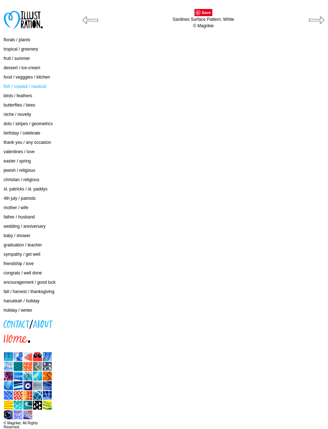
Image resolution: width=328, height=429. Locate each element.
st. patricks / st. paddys (25, 189)
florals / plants (17, 39)
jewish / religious (19, 170)
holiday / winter (18, 310)
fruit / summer (17, 58)
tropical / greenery (21, 49)
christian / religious (21, 179)
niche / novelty (17, 114)
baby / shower (17, 235)
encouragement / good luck (30, 282)
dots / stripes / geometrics (28, 123)
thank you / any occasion (27, 142)
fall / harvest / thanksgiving (29, 291)
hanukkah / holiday (22, 300)
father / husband (19, 217)
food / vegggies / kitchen (27, 77)
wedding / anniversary (25, 226)
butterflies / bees (19, 105)
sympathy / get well (22, 254)
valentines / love (19, 151)
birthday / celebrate (22, 133)
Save (206, 12)
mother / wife (16, 207)
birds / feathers (18, 95)
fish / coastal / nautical (25, 86)
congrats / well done (23, 272)
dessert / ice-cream (22, 67)
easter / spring (17, 161)
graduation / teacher (23, 245)
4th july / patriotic (20, 198)
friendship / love (19, 263)
